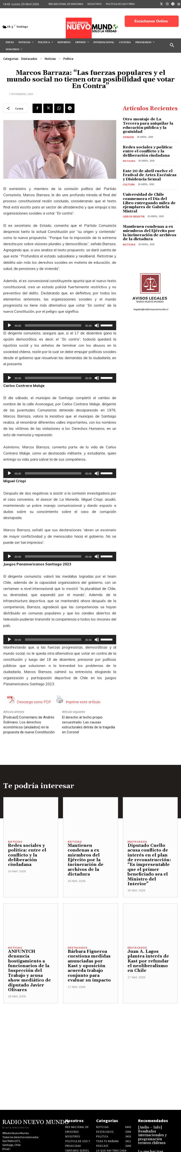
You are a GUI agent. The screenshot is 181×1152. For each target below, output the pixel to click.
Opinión (128, 131)
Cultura (128, 175)
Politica (68, 59)
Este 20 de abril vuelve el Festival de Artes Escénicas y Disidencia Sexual (147, 167)
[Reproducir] (9, 325)
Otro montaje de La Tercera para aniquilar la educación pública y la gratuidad (146, 122)
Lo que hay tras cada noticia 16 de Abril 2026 (151, 1136)
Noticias (50, 59)
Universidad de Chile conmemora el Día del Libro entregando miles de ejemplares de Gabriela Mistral (150, 191)
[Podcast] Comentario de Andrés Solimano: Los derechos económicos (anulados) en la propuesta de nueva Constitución (29, 724)
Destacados (29, 59)
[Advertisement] (90, 1022)
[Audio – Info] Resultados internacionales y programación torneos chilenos (149, 1119)
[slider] (53, 325)
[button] (172, 45)
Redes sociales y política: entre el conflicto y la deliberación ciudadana (149, 145)
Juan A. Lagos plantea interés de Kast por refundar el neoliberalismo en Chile (150, 956)
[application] (59, 325)
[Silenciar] (97, 325)
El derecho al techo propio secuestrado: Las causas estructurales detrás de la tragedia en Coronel (88, 724)
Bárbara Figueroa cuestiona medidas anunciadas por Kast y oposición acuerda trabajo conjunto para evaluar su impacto (90, 958)
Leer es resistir (132, 202)
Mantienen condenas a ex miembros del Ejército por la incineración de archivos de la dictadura (148, 217)
